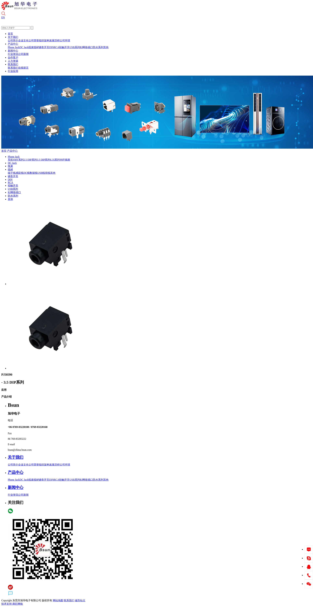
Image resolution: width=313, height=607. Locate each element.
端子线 (12, 173)
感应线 (19, 173)
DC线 (26, 173)
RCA (56, 47)
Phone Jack (13, 47)
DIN (51, 47)
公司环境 (65, 40)
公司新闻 (23, 54)
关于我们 (13, 37)
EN (3, 17)
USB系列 (74, 47)
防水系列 (98, 47)
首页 (10, 33)
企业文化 (23, 40)
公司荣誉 (34, 40)
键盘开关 (44, 47)
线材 (36, 47)
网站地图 (58, 600)
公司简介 (13, 40)
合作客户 (13, 57)
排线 (47, 173)
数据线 (33, 173)
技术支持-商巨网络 (12, 603)
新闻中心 (13, 50)
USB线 (41, 173)
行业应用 (13, 71)
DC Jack (23, 47)
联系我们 (13, 64)
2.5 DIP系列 (30, 159)
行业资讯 (13, 54)
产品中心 (13, 44)
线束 (31, 47)
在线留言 (23, 67)
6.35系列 (55, 159)
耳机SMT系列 (16, 159)
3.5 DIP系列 (43, 159)
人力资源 (13, 61)
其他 (105, 47)
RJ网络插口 (86, 47)
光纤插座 (65, 159)
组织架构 (44, 40)
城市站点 (80, 600)
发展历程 (54, 40)
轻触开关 (64, 47)
